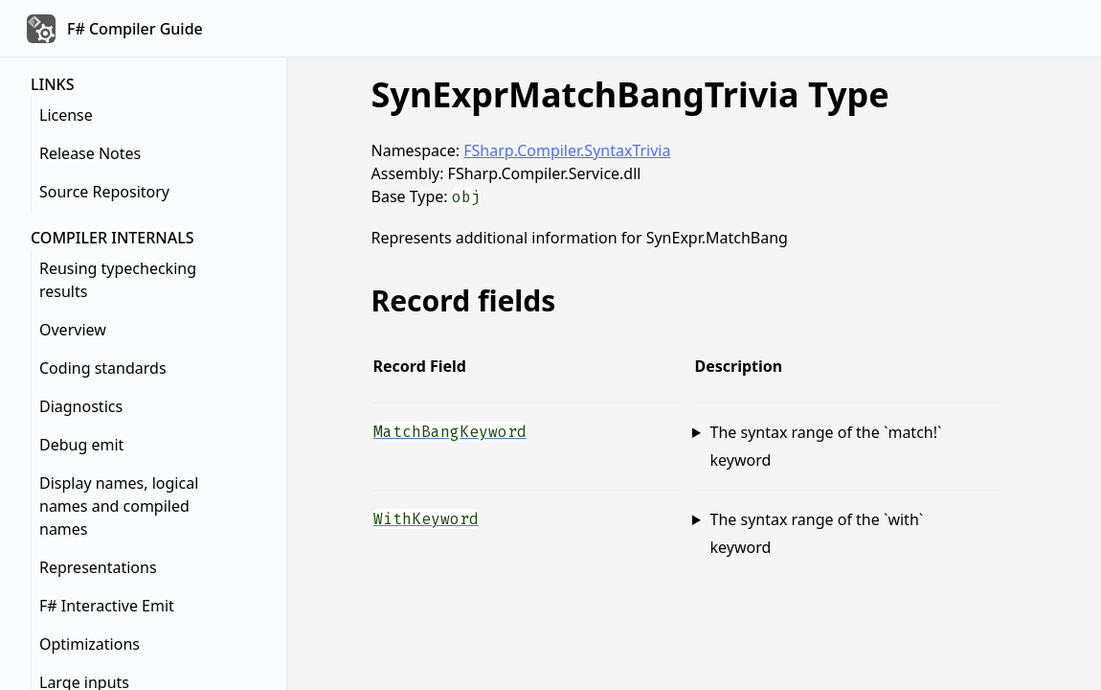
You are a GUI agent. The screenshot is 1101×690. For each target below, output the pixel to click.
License (66, 115)
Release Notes (90, 153)
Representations (98, 567)
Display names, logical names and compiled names (118, 506)
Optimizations (89, 644)
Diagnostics (81, 406)
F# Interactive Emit (106, 605)
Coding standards (103, 368)
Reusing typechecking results (117, 280)
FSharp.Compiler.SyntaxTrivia (566, 150)
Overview (72, 329)
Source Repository (104, 191)
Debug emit (81, 444)
